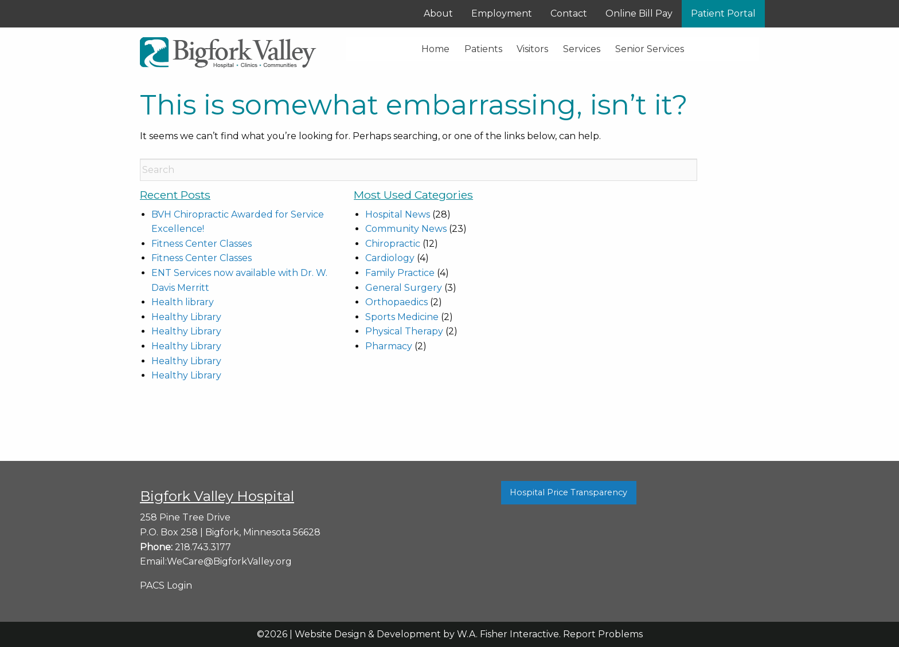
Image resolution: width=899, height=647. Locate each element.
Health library (182, 302)
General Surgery (403, 287)
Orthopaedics (396, 302)
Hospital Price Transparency (568, 492)
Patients (483, 49)
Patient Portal (723, 13)
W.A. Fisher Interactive (508, 634)
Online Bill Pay (639, 13)
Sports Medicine (402, 316)
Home (435, 49)
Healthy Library (186, 316)
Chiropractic (392, 243)
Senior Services (649, 49)
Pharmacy (388, 346)
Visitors (532, 49)
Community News (406, 228)
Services (581, 49)
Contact (568, 13)
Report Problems (603, 634)
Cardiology (390, 258)
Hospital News (397, 214)
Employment (501, 13)
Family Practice (400, 272)
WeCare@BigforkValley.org (229, 561)
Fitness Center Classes (201, 243)
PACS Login (166, 585)
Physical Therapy (404, 331)
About (438, 13)
